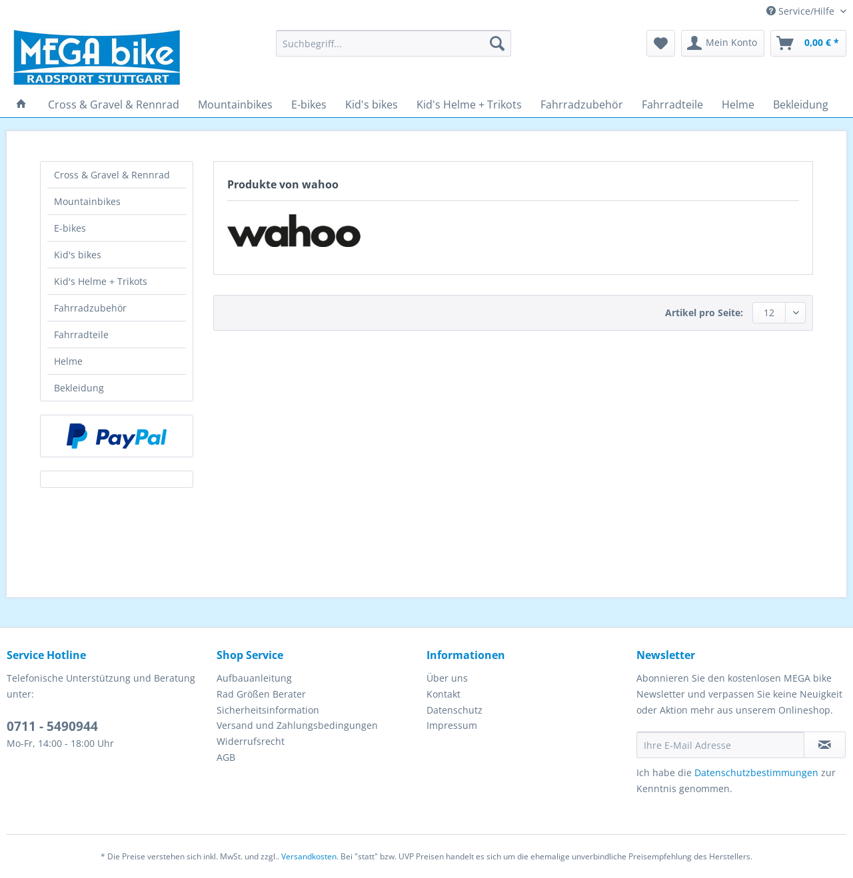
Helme (68, 361)
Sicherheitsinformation (268, 710)
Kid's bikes (77, 254)
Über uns (447, 678)
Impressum (451, 725)
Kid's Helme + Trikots (100, 281)
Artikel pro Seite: (704, 312)
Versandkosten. (310, 856)
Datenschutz (454, 710)
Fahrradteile (81, 334)
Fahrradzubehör (90, 308)
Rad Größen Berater (261, 694)
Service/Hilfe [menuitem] (801, 11)
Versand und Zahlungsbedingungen (297, 725)
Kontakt (443, 694)
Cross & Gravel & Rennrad (112, 174)
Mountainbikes (87, 201)
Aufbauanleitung (254, 678)
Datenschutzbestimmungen (756, 772)
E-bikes (70, 228)
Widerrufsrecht (251, 741)
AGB (226, 757)
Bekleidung (79, 387)
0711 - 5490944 (52, 726)
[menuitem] (393, 49)
